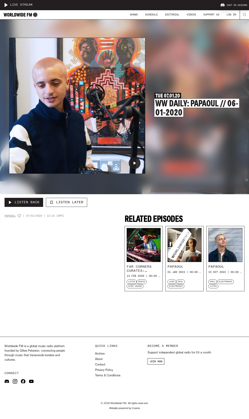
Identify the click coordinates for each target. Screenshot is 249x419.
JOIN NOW (156, 361)
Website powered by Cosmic (124, 408)
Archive (100, 354)
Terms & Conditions (107, 375)
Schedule (151, 14)
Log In (231, 14)
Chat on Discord (233, 5)
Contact (100, 364)
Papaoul (10, 215)
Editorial (172, 14)
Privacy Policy (104, 370)
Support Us (211, 14)
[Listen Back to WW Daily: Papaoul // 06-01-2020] (24, 202)
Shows (134, 14)
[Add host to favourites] (19, 216)
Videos (191, 14)
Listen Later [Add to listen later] (66, 202)
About (99, 359)
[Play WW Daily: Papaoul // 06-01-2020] (135, 163)
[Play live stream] (6, 5)
